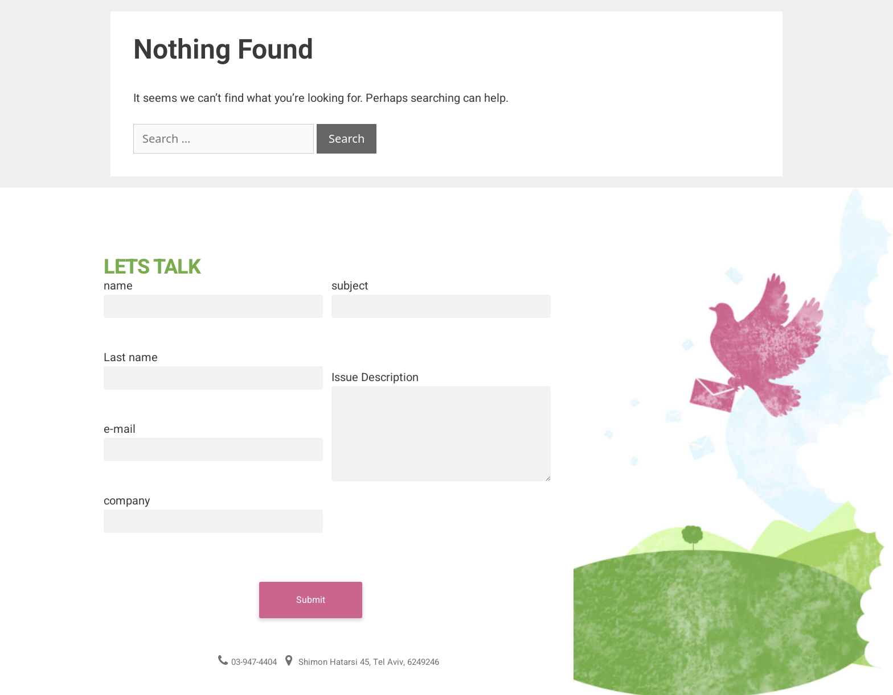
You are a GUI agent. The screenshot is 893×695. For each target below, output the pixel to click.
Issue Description (375, 377)
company (127, 501)
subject (349, 286)
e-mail (120, 429)
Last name (131, 357)
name (118, 286)
